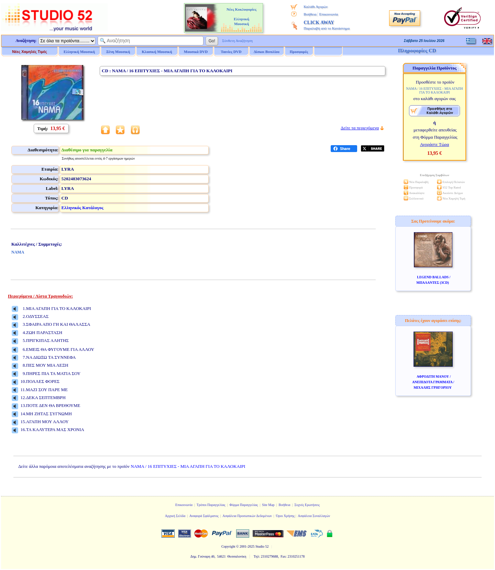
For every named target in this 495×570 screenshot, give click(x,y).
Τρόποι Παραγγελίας (211, 505)
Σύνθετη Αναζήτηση (237, 41)
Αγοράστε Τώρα (434, 144)
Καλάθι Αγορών (316, 6)
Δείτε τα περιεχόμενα (360, 127)
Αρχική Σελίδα (175, 516)
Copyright (228, 546)
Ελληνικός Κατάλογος (82, 207)
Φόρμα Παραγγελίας (243, 505)
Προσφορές (299, 52)
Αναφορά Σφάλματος (204, 516)
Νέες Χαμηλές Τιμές (29, 52)
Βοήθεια (310, 14)
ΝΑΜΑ (17, 252)
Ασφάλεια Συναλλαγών (314, 516)
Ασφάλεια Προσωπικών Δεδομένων (247, 516)
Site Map (268, 505)
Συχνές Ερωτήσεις (307, 505)
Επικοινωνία (328, 14)
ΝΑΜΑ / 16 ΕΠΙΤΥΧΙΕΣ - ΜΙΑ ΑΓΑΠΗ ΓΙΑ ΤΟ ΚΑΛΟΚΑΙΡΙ (188, 466)
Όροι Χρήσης (285, 516)
